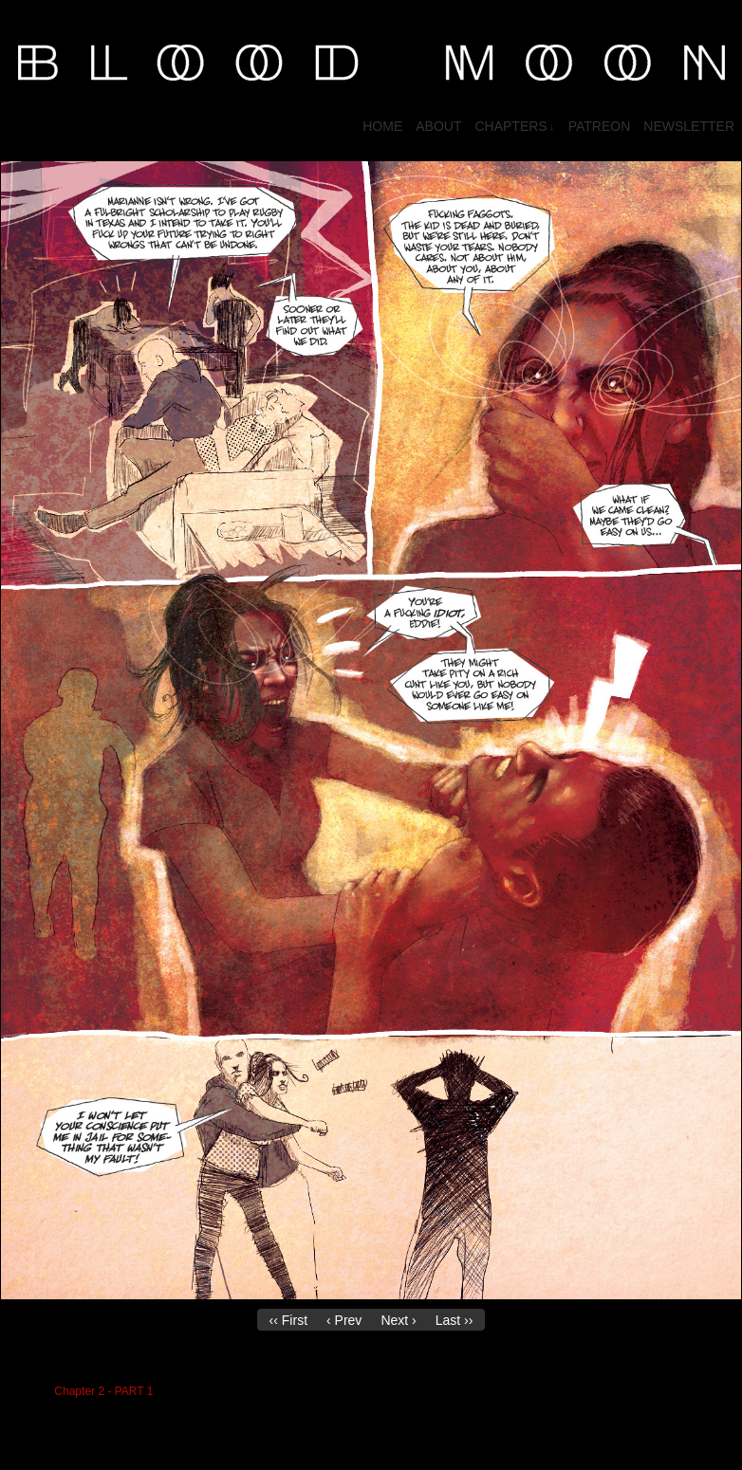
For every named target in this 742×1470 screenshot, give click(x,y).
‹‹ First (288, 1320)
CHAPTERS (514, 126)
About (438, 126)
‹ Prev (344, 1320)
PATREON (599, 126)
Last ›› (454, 1320)
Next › (398, 1320)
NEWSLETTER (688, 126)
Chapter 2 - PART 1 (103, 1391)
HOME (382, 126)
